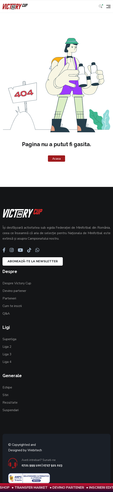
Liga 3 (7, 354)
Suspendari (11, 410)
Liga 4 (7, 361)
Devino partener (14, 291)
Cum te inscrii (12, 306)
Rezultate (10, 402)
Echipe (7, 387)
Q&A (6, 313)
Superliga (9, 339)
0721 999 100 (31, 465)
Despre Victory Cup (17, 283)
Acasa (56, 159)
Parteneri (9, 298)
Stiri (5, 395)
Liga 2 (7, 346)
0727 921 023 (52, 465)
